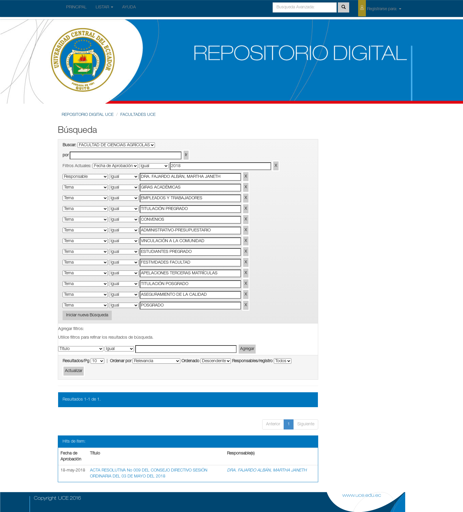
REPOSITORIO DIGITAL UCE (88, 115)
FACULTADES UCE (138, 115)
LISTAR (104, 7)
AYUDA (129, 7)
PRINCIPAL (76, 7)
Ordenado (190, 361)
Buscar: (69, 145)
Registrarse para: (379, 8)
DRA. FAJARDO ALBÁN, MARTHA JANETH (267, 471)
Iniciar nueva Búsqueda (87, 315)
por (66, 155)
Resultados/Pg (76, 361)
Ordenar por (120, 361)
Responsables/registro (252, 361)
